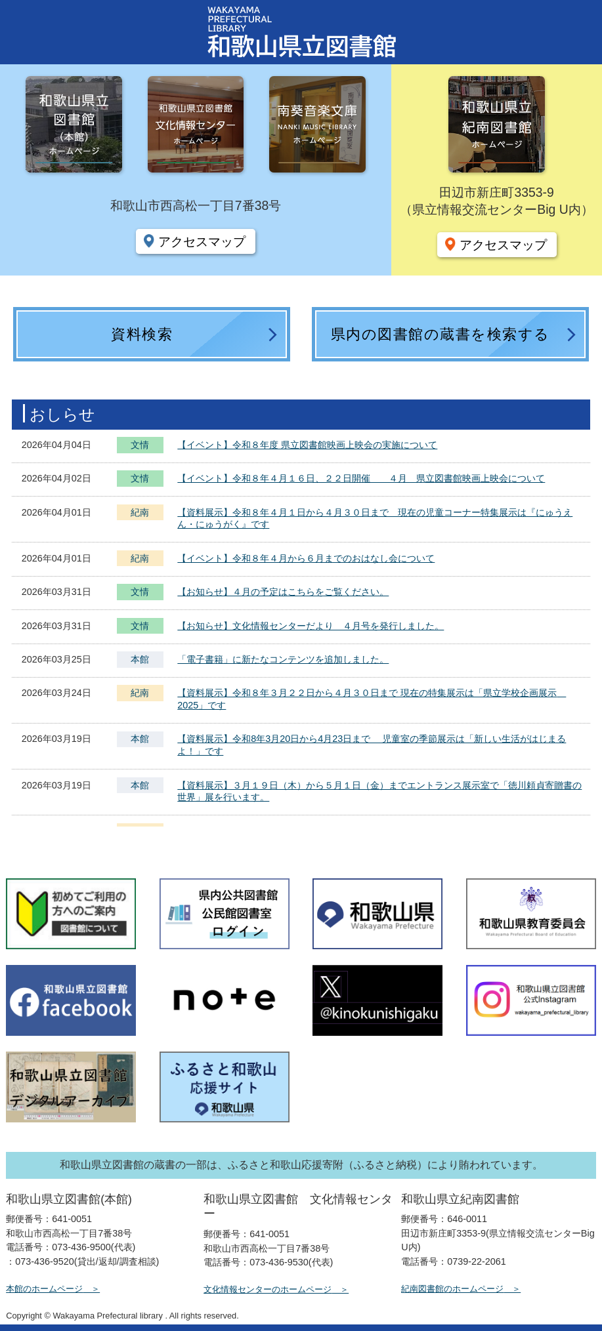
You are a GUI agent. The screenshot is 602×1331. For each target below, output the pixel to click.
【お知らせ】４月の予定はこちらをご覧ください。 (283, 591)
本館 (140, 659)
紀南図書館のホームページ (452, 1289)
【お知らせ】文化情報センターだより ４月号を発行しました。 (310, 626)
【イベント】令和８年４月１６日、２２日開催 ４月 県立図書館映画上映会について (361, 478)
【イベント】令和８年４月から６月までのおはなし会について (306, 558)
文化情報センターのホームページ (268, 1289)
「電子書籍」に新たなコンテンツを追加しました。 (283, 659)
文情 (140, 446)
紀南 (140, 512)
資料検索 (142, 334)
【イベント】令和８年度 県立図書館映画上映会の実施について (307, 445)
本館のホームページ (44, 1289)
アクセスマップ (202, 241)
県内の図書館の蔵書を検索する (440, 334)
